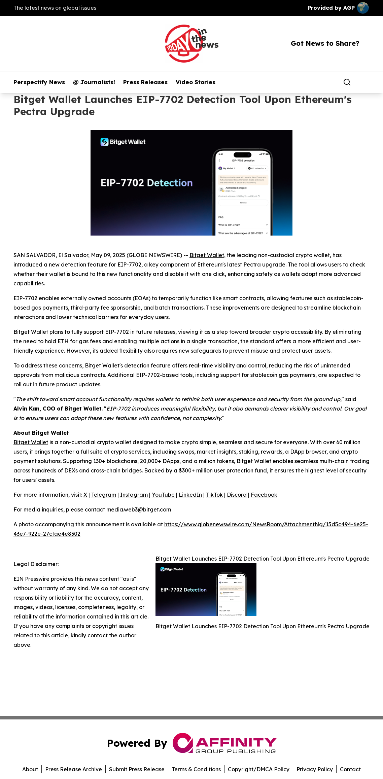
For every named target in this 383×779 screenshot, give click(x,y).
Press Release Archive (73, 769)
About (30, 769)
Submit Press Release (137, 769)
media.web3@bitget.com (138, 509)
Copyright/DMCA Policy (258, 769)
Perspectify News (39, 82)
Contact (350, 769)
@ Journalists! (94, 82)
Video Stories (195, 82)
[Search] (347, 82)
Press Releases (145, 82)
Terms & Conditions (196, 769)
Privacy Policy (315, 769)
